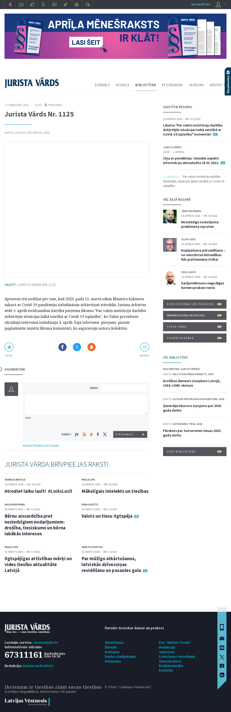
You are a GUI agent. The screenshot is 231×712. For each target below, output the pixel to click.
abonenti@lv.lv (46, 642)
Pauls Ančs (188, 272)
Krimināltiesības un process (194, 315)
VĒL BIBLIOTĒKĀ (175, 357)
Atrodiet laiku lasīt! (38, 491)
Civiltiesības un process (194, 304)
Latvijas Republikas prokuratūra (195, 399)
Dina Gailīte (90, 504)
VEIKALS (123, 85)
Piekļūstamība (171, 666)
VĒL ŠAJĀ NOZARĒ (177, 199)
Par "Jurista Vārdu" (175, 642)
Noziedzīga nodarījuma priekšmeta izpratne (200, 224)
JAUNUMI (196, 85)
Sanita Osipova (92, 547)
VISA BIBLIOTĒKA (194, 451)
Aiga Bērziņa (171, 369)
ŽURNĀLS (102, 85)
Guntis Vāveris (190, 369)
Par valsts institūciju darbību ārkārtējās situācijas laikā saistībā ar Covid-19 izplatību (193, 181)
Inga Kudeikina (15, 504)
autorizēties (200, 4)
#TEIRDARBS (172, 85)
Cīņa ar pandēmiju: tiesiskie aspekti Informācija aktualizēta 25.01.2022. (191, 160)
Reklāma (112, 652)
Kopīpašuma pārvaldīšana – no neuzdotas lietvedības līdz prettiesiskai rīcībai (203, 255)
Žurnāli (111, 647)
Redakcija (167, 647)
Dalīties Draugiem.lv (91, 347)
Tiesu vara (194, 326)
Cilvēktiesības (194, 338)
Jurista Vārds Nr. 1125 (30, 284)
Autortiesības (170, 661)
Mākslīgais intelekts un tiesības (115, 491)
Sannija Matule (15, 479)
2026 (221, 399)
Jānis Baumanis (191, 211)
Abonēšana (114, 642)
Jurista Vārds (172, 147)
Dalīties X (77, 347)
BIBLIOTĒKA (145, 85)
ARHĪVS (216, 85)
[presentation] (124, 422)
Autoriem (167, 652)
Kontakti (166, 670)
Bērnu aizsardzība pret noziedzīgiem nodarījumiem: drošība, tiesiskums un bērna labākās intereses (35, 525)
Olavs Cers (188, 239)
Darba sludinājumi (120, 656)
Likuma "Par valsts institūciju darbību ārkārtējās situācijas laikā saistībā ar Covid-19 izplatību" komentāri (193, 129)
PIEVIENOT (125, 434)
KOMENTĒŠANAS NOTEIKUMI (41, 445)
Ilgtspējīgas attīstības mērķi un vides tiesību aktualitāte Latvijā (38, 564)
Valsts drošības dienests (190, 374)
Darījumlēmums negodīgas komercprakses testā (202, 285)
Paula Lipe (88, 479)
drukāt (144, 355)
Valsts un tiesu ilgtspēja (107, 516)
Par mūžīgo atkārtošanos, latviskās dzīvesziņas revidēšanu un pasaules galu (111, 564)
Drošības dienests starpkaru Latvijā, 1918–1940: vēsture (192, 383)
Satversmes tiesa (184, 424)
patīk (9, 355)
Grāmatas (113, 661)
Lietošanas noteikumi (177, 656)
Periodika (55, 105)
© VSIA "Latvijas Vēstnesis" (128, 687)
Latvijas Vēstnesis (28, 133)
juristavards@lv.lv (38, 666)
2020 (46, 133)
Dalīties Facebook (62, 347)
